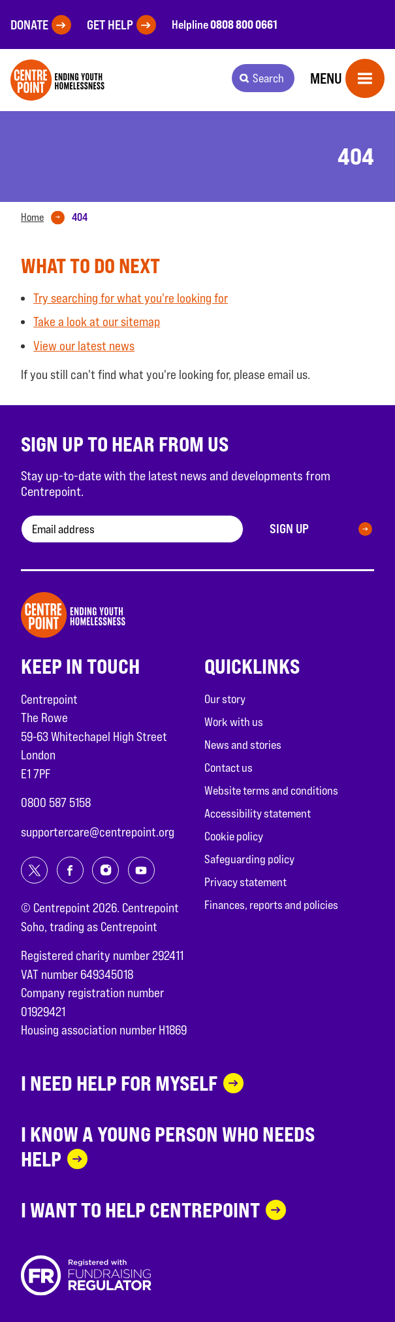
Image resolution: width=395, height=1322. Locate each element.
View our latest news (83, 346)
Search (268, 78)
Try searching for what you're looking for (130, 298)
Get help (110, 25)
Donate (29, 25)
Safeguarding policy (249, 859)
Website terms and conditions (271, 790)
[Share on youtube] (141, 870)
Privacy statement (245, 882)
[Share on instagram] (105, 870)
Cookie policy (233, 836)
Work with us (233, 722)
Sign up (289, 529)
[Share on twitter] (34, 870)
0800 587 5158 (56, 802)
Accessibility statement (257, 813)
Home (32, 217)
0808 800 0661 (243, 24)
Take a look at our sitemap (96, 321)
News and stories (242, 745)
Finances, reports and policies (271, 905)
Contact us (228, 767)
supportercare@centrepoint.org (97, 832)
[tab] (45, 217)
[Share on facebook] (70, 870)
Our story (224, 699)
